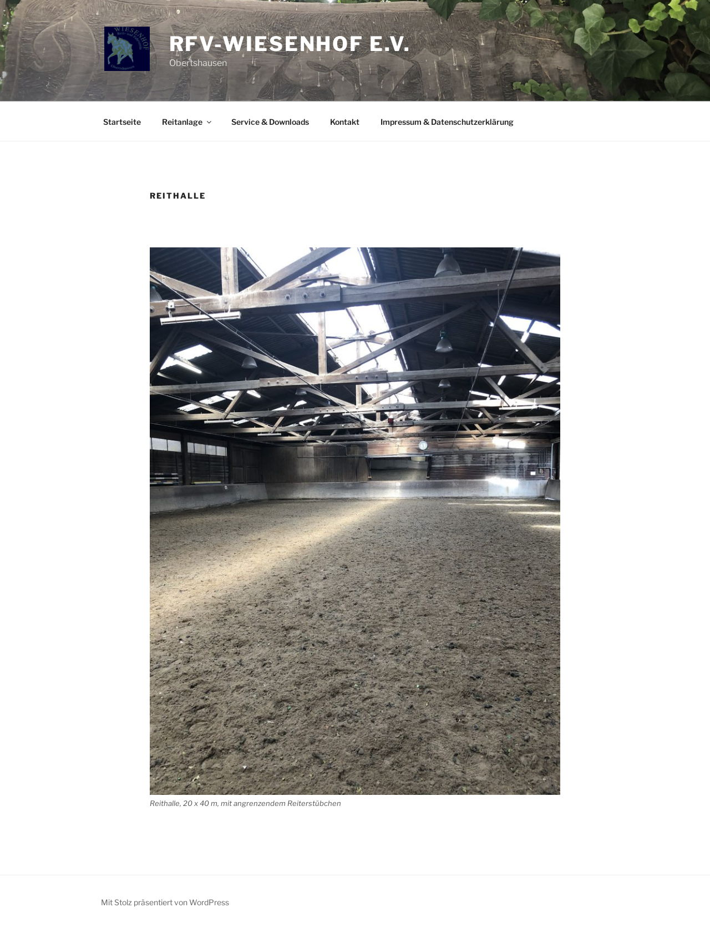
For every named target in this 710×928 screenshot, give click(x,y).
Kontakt (344, 121)
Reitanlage (187, 121)
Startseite (122, 121)
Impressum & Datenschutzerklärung (447, 121)
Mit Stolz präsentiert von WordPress (165, 902)
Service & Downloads (270, 121)
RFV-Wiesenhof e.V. (290, 44)
